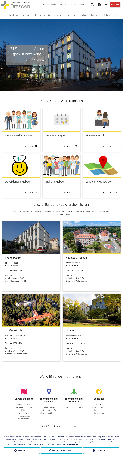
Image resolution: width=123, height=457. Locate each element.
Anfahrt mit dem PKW (14, 278)
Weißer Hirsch (24, 413)
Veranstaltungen (99, 407)
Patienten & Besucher (50, 15)
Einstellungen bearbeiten (61, 450)
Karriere (96, 15)
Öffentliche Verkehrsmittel (16, 281)
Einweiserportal (77, 15)
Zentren (27, 15)
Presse (63, 5)
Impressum (99, 410)
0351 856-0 (78, 270)
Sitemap (83, 5)
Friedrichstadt (24, 404)
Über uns (110, 15)
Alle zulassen (101, 450)
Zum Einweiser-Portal (74, 407)
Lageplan (9, 275)
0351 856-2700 (79, 343)
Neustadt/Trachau (24, 407)
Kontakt (73, 5)
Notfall (115, 5)
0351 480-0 (17, 270)
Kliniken (14, 15)
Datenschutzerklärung (74, 444)
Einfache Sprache (49, 5)
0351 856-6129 (19, 343)
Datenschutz (99, 413)
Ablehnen (21, 450)
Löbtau (24, 410)
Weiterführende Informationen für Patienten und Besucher (49, 410)
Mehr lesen (29, 146)
